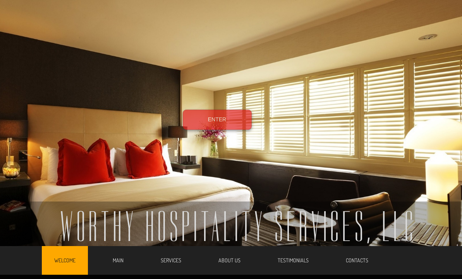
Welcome (65, 260)
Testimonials (293, 260)
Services (171, 260)
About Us (229, 260)
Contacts (357, 260)
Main (118, 260)
